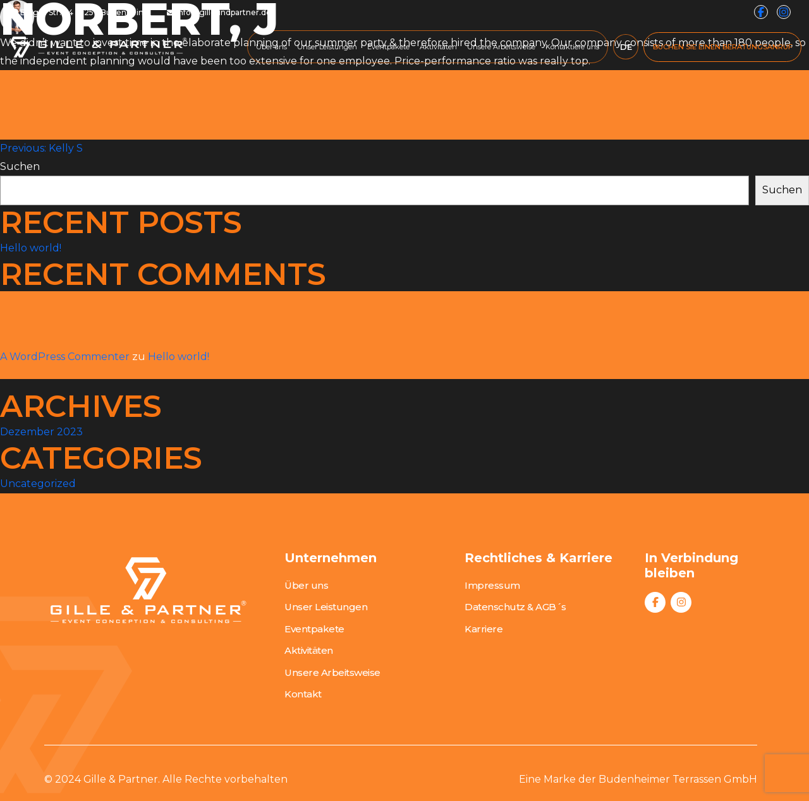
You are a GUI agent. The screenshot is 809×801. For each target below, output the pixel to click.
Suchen (20, 166)
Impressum (492, 585)
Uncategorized (38, 484)
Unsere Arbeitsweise (501, 46)
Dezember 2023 (41, 432)
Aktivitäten (438, 46)
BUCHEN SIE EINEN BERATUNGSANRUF (723, 46)
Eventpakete (388, 46)
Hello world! (30, 248)
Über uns (271, 46)
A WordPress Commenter (65, 357)
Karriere (483, 629)
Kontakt (303, 694)
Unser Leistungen (327, 46)
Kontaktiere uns (572, 46)
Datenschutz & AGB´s (515, 607)
